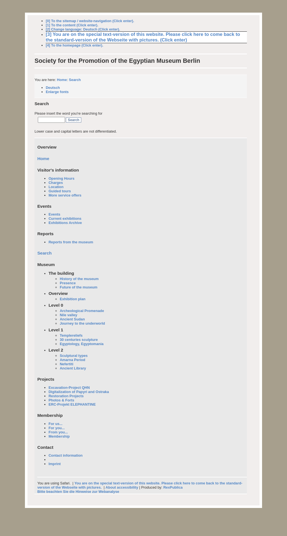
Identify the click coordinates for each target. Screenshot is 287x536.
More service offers (64, 195)
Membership (59, 436)
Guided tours (59, 191)
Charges (55, 183)
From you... (58, 432)
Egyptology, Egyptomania (81, 344)
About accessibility (122, 487)
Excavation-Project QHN (69, 387)
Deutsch (53, 88)
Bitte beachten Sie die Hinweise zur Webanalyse (78, 491)
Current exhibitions (64, 218)
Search (75, 80)
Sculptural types (74, 356)
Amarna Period (72, 360)
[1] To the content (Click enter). (72, 25)
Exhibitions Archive (65, 223)
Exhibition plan (72, 299)
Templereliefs (71, 335)
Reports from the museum (70, 242)
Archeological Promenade (82, 311)
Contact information (65, 455)
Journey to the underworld (82, 323)
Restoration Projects (66, 396)
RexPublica (173, 487)
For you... (56, 428)
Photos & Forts (61, 400)
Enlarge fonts (57, 92)
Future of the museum (78, 287)
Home (62, 80)
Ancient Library (73, 368)
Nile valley (68, 315)
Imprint (54, 464)
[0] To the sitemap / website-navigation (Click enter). (90, 21)
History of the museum (79, 279)
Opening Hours (61, 178)
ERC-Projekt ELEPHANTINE (72, 404)
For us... (55, 424)
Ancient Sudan (72, 319)
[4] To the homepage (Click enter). (74, 45)
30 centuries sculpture (79, 340)
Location (55, 187)
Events (54, 214)
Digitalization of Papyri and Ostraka (78, 392)
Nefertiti (66, 364)
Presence (68, 283)
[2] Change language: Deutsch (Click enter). (83, 29)
